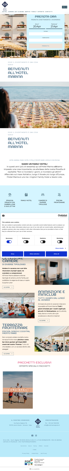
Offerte (41, 11)
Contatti (49, 11)
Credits (34, 449)
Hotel (4, 11)
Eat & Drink (19, 11)
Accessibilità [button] (35, 469)
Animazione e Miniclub (51, 293)
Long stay (17, 390)
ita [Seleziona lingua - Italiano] (64, 7)
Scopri (7, 287)
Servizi (28, 11)
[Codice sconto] (45, 40)
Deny (12, 254)
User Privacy (44, 453)
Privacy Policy (25, 453)
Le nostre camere (12, 259)
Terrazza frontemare (15, 326)
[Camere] (45, 33)
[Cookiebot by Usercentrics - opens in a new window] (59, 215)
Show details (59, 248)
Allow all (56, 254)
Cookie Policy (35, 453)
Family (34, 11)
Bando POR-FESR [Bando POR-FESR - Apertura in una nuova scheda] (34, 462)
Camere (11, 11)
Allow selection (34, 254)
